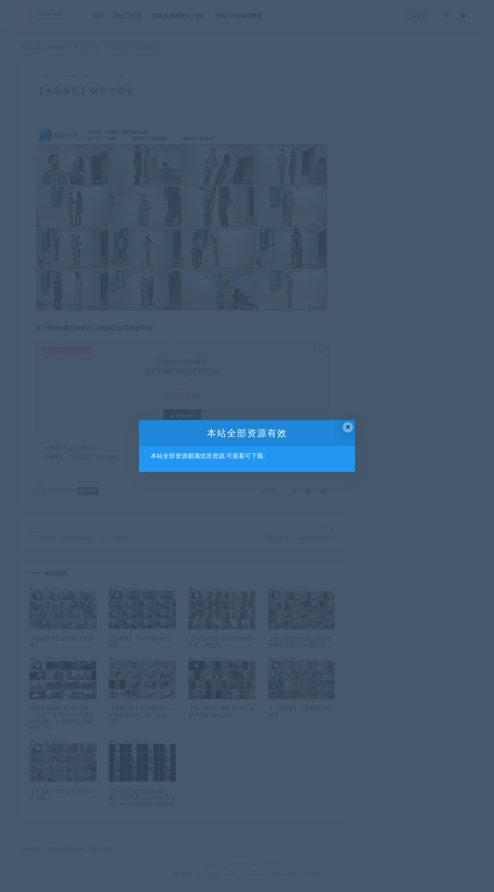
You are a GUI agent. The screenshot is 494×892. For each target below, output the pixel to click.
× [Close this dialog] (347, 427)
